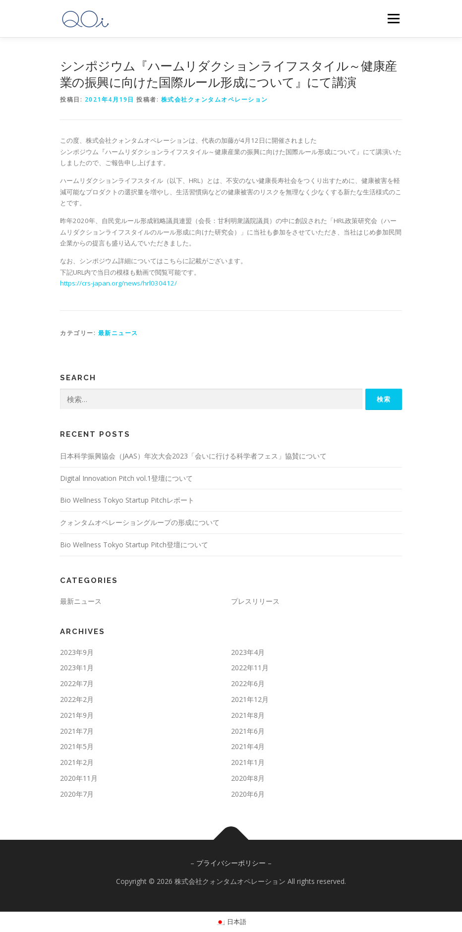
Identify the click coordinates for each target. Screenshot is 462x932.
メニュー (393, 18)
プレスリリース (255, 601)
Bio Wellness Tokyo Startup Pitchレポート (127, 500)
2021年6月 (248, 731)
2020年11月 (79, 778)
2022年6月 (248, 683)
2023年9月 (77, 652)
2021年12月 (250, 699)
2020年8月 (248, 778)
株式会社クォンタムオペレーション (214, 99)
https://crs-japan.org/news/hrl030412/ (118, 283)
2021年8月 (248, 715)
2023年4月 (248, 652)
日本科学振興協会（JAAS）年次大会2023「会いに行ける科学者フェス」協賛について (193, 456)
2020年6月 (248, 794)
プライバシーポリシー (231, 863)
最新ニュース (118, 333)
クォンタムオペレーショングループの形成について (140, 522)
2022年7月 (77, 683)
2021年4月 (248, 746)
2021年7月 (77, 731)
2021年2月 (77, 762)
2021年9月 (77, 715)
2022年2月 (77, 699)
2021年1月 (248, 762)
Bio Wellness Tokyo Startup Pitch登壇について (134, 544)
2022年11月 (250, 667)
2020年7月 (77, 794)
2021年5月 (77, 746)
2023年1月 (77, 667)
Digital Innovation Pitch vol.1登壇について (126, 478)
